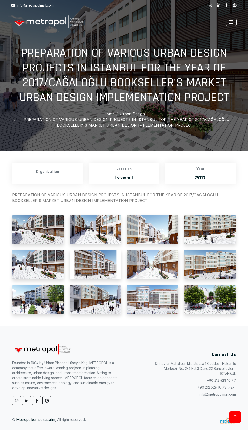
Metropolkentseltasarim (35, 419)
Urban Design (132, 113)
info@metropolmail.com (217, 394)
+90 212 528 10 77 (221, 380)
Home (108, 113)
